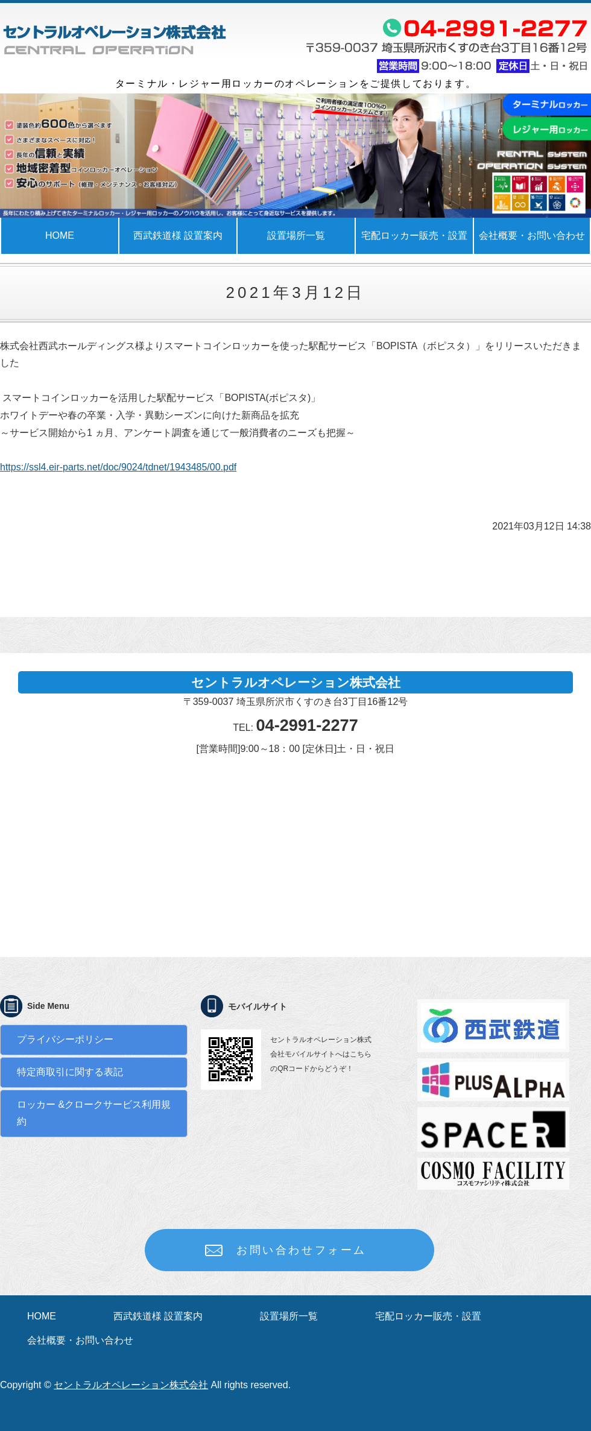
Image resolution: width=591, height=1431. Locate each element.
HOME (59, 235)
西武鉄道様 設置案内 (178, 235)
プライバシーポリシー (65, 1039)
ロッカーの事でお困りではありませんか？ (114, 39)
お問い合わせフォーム (301, 1250)
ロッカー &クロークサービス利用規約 (94, 1113)
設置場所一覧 (296, 235)
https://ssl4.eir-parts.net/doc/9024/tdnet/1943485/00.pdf (118, 467)
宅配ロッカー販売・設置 (414, 235)
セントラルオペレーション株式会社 (131, 1385)
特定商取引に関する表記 (70, 1072)
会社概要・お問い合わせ (80, 1340)
